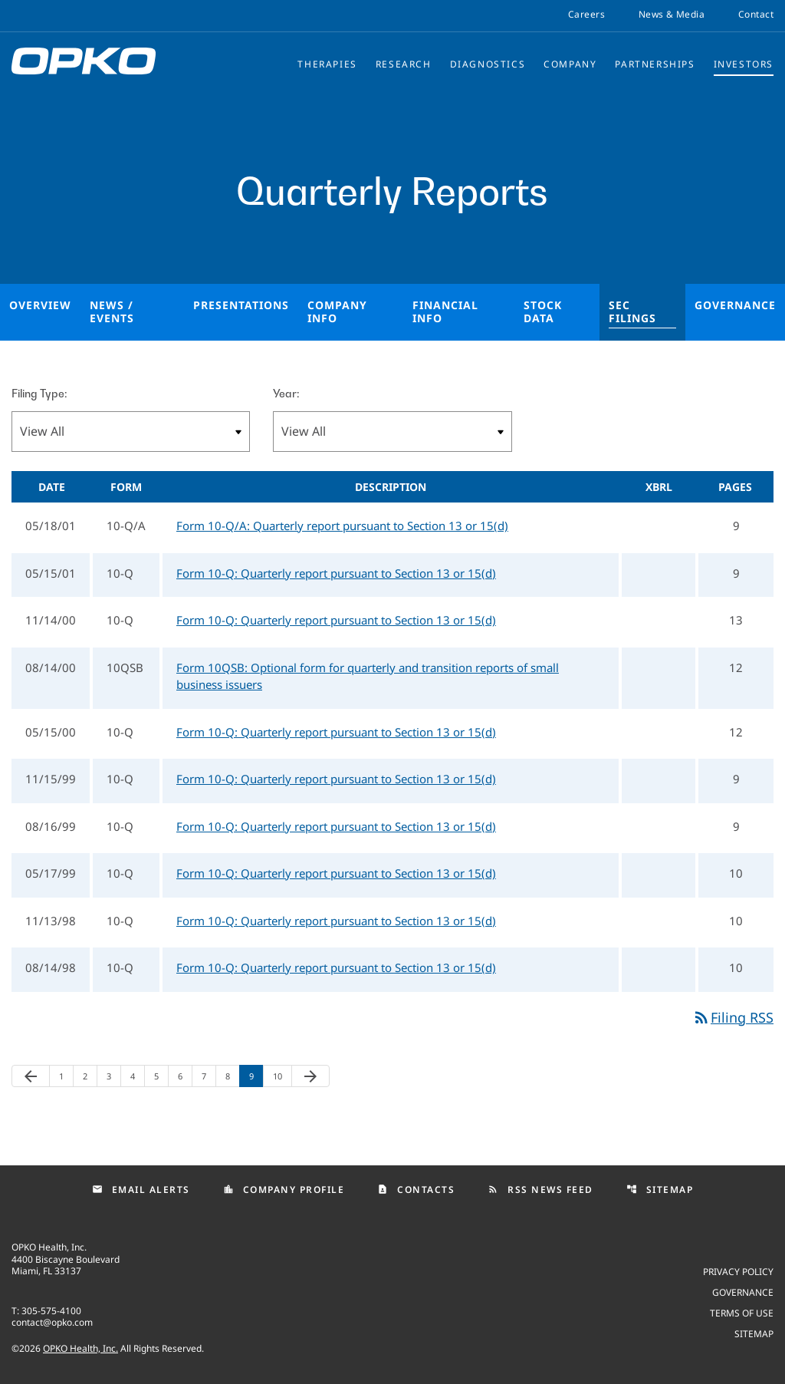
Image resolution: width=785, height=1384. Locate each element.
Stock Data (543, 311)
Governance (735, 305)
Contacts (416, 1189)
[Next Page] (310, 1076)
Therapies (326, 64)
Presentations (241, 305)
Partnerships (655, 64)
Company (570, 64)
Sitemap (660, 1189)
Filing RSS (733, 1017)
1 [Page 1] (66, 1076)
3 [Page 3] (113, 1076)
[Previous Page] (30, 1076)
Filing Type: (39, 393)
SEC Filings (632, 311)
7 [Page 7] (208, 1076)
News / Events (112, 311)
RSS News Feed (540, 1189)
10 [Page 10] (282, 1076)
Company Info (337, 311)
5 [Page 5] (161, 1076)
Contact (756, 14)
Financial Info (445, 311)
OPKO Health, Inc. (80, 1348)
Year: (286, 393)
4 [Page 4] (137, 1076)
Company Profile (284, 1189)
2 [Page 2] (89, 1076)
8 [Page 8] (232, 1076)
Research (404, 64)
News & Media (672, 14)
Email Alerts (141, 1189)
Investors (744, 64)
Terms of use (742, 1312)
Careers (586, 14)
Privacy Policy (738, 1271)
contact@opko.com (52, 1322)
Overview (40, 305)
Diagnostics (488, 64)
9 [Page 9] (256, 1076)
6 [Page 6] (184, 1076)
